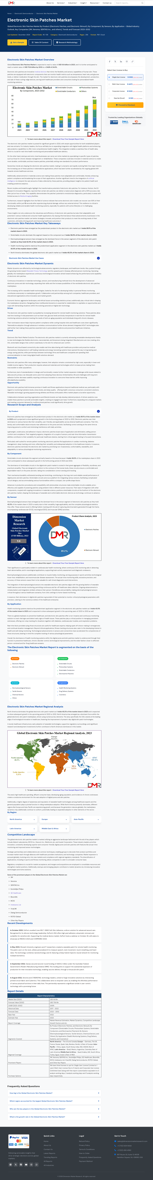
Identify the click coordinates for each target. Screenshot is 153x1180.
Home (9, 13)
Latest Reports (49, 1153)
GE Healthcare (16, 893)
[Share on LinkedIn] (121, 61)
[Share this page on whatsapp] (36, 1164)
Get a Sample (17, 42)
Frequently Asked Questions (90, 1157)
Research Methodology (67, 42)
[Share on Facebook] (109, 61)
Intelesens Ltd (16, 905)
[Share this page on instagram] (31, 1164)
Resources (94, 3)
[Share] (132, 61)
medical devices (40, 72)
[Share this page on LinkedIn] (10, 1164)
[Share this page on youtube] (26, 1164)
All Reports (48, 1161)
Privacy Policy (84, 1145)
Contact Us (48, 1149)
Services (61, 3)
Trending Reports (50, 1157)
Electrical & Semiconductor (24, 13)
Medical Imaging (26, 196)
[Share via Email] (127, 61)
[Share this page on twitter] (16, 1164)
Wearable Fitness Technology (37, 271)
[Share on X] (115, 61)
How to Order (84, 1153)
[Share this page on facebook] (21, 1164)
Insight (83, 3)
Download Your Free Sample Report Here (68, 139)
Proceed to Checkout (125, 105)
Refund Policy (84, 1141)
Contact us (107, 3)
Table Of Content (40, 42)
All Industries (49, 1165)
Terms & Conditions (87, 1149)
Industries (72, 3)
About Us (50, 3)
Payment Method (86, 1161)
